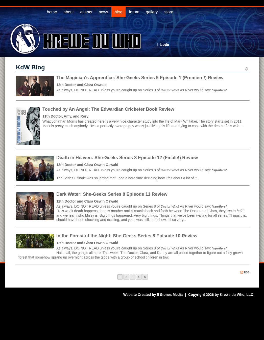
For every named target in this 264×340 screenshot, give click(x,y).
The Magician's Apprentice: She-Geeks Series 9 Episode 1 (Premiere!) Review (140, 77)
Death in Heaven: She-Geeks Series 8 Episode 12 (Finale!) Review (127, 157)
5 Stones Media (170, 295)
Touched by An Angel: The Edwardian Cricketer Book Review (108, 109)
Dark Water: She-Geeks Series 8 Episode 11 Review (111, 194)
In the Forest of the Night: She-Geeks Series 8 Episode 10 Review (126, 235)
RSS (245, 272)
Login (164, 44)
